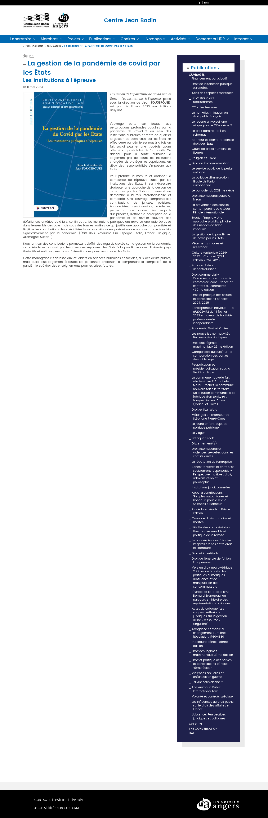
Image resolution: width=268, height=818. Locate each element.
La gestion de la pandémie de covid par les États (211, 236)
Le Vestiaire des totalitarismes (203, 100)
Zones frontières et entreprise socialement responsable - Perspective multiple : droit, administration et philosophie (213, 474)
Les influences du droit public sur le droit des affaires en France (212, 705)
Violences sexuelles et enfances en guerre (208, 675)
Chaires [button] (128, 39)
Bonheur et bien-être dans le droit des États (213, 142)
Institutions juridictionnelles (211, 487)
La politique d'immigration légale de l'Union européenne (210, 181)
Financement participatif (209, 78)
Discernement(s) (204, 443)
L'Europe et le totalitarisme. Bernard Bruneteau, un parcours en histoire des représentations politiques (211, 598)
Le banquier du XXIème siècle (213, 190)
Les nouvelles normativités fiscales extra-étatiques (211, 335)
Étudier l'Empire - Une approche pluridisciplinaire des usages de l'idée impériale (211, 223)
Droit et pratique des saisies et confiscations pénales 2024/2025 (212, 299)
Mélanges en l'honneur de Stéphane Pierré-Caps (210, 417)
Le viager (198, 433)
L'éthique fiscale (203, 438)
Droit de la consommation (210, 163)
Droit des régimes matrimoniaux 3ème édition (212, 653)
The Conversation (203, 729)
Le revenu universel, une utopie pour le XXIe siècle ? (212, 123)
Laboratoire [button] (20, 39)
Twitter (61, 800)
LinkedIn (77, 800)
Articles (195, 725)
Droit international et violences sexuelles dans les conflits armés (212, 452)
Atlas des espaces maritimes (212, 93)
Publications (34, 46)
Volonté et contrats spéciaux (212, 696)
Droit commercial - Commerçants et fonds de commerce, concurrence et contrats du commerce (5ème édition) (212, 282)
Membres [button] (49, 39)
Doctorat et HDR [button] (210, 39)
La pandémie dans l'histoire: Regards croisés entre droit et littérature (212, 544)
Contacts (42, 800)
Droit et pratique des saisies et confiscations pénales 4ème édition (212, 664)
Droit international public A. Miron (211, 198)
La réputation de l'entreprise (212, 462)
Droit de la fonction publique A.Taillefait (212, 86)
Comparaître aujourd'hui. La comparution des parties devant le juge (212, 356)
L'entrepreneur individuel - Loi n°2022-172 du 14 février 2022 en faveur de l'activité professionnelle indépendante (213, 315)
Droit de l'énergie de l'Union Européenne (211, 560)
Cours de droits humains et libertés (211, 151)
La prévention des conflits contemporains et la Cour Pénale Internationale (211, 209)
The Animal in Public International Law (206, 689)
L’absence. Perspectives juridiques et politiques (209, 716)
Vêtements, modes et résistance (207, 245)
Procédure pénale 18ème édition (210, 644)
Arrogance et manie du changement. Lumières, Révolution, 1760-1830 (209, 633)
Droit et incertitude (205, 553)
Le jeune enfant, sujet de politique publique (209, 426)
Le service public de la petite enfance (212, 170)
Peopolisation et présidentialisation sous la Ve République (211, 368)
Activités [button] (178, 39)
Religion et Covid (204, 158)
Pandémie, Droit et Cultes (210, 328)
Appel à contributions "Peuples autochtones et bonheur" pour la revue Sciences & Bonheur (210, 498)
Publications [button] (100, 39)
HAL (191, 733)
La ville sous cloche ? (207, 682)
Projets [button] (74, 39)
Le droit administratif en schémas (209, 133)
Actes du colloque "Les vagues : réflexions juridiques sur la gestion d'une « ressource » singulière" (209, 616)
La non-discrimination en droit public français (210, 114)
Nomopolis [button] (155, 39)
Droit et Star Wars (204, 409)
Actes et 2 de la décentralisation (204, 267)
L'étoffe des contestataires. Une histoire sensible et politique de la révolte (211, 531)
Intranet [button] (241, 39)
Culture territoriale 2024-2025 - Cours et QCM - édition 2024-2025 (210, 256)
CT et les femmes (204, 107)
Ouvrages (54, 46)
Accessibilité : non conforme (57, 808)
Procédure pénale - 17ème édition (211, 511)
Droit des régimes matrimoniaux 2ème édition (212, 345)
